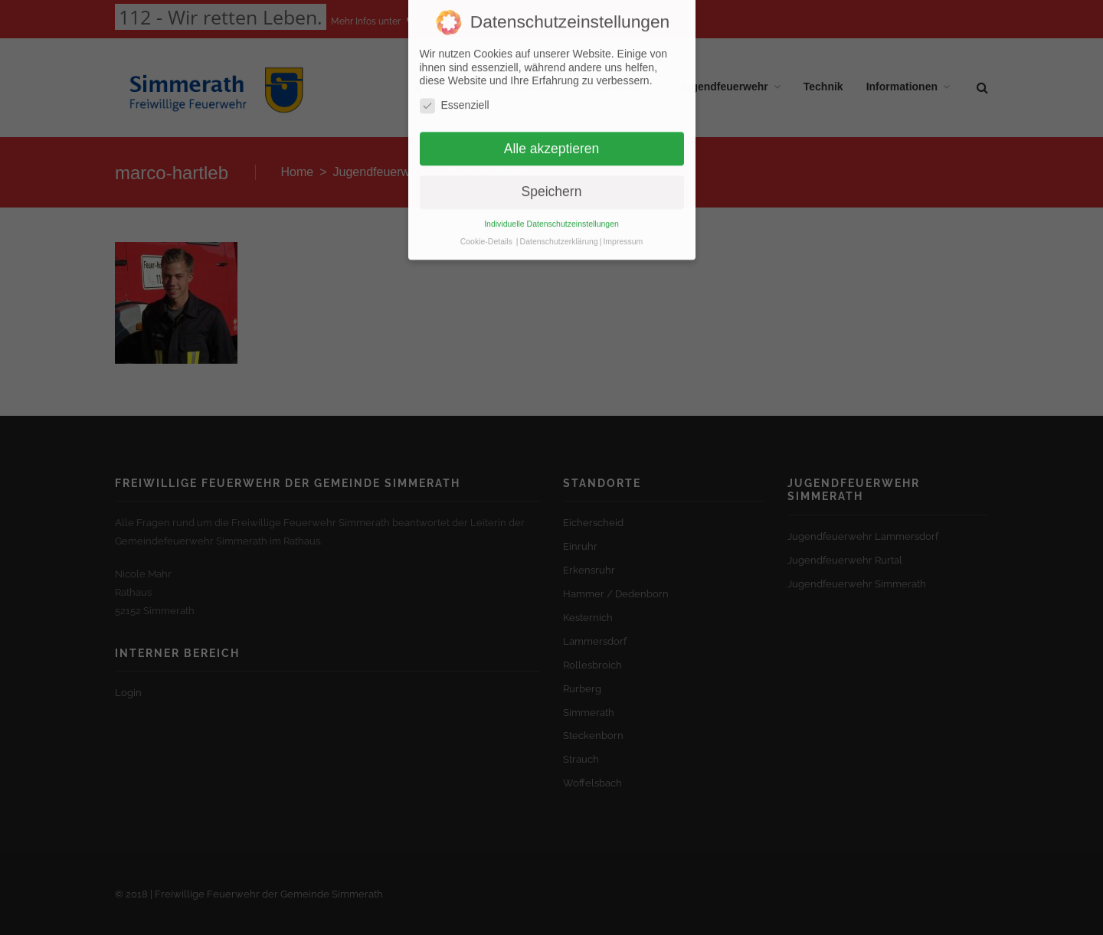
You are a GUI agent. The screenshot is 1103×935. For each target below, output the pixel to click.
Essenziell (454, 87)
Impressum (623, 223)
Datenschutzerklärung (559, 223)
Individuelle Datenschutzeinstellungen (551, 206)
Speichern (552, 173)
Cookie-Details (486, 223)
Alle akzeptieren (552, 130)
